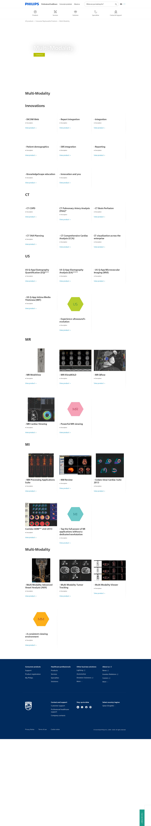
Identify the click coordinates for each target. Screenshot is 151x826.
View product (30, 149)
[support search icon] (116, 4)
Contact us (39, 55)
